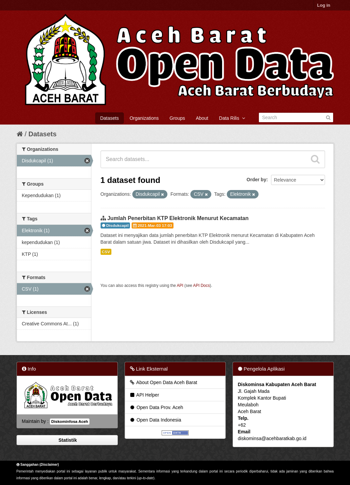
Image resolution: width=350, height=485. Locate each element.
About (202, 118)
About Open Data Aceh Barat (163, 382)
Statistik (67, 440)
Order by (256, 179)
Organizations (144, 118)
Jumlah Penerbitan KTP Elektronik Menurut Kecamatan (177, 218)
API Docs (201, 285)
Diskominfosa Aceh (69, 421)
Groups (177, 118)
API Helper (144, 395)
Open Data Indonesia (155, 420)
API (180, 285)
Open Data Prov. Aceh (156, 407)
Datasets (109, 118)
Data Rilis (232, 118)
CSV (106, 251)
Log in (323, 5)
